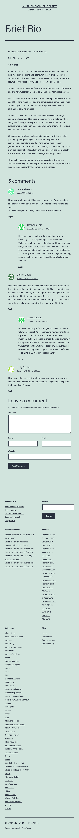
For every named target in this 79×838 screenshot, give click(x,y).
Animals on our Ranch (14, 637)
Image (7, 714)
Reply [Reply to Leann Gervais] (10, 217)
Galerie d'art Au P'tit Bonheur (17, 700)
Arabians (8, 640)
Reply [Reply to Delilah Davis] (10, 309)
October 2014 (47, 577)
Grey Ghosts (10, 520)
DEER (7, 675)
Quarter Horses (11, 752)
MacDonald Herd (12, 721)
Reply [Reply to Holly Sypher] (10, 391)
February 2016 (48, 538)
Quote (7, 756)
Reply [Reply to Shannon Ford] (20, 266)
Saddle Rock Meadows (14, 763)
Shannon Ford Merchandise (16, 766)
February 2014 (48, 584)
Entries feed (47, 637)
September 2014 (49, 580)
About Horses (10, 633)
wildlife (8, 805)
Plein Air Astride (11, 742)
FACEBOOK (9, 686)
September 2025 (49, 535)
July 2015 (46, 556)
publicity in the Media (14, 749)
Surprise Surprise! (12, 517)
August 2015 (47, 552)
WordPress (26, 828)
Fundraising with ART (14, 693)
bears (7, 658)
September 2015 (49, 549)
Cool (7, 672)
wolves (8, 808)
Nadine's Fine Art (12, 735)
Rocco (7, 759)
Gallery (8, 703)
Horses (8, 710)
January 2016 (47, 542)
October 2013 (47, 587)
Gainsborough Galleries (14, 696)
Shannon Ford (34, 225)
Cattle (7, 668)
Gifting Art (9, 707)
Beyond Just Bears (12, 661)
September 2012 (49, 601)
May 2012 (46, 615)
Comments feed (48, 640)
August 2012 (47, 605)
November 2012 (48, 594)
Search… (45, 502)
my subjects (10, 731)
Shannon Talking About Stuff (17, 770)
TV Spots (9, 780)
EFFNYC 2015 (10, 682)
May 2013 (46, 591)
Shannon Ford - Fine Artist (39, 6)
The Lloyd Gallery (12, 777)
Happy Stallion (11, 510)
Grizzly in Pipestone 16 (14, 513)
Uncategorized (11, 784)
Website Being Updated (14, 506)
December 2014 (48, 570)
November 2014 (48, 573)
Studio (7, 773)
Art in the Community (14, 647)
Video (7, 791)
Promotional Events (13, 745)
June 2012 (46, 612)
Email (44, 438)
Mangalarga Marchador (51, 92)
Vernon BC (9, 787)
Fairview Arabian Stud (14, 689)
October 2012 (47, 598)
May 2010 (46, 619)
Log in (44, 633)
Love (7, 717)
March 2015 (47, 559)
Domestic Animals (12, 679)
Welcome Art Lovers (13, 801)
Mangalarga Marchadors (15, 724)
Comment (12, 412)
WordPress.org (48, 644)
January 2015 (47, 566)
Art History (9, 644)
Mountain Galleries (13, 728)
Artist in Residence (13, 654)
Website (11, 451)
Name (11, 438)
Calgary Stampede (12, 665)
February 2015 (48, 563)
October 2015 (47, 545)
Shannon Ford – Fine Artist (23, 822)
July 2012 (46, 608)
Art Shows (9, 651)
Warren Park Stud (12, 798)
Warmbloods (10, 794)
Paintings (9, 738)
